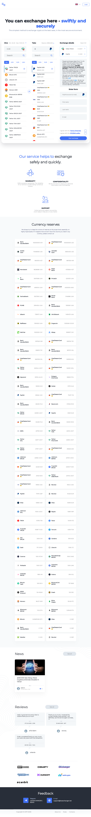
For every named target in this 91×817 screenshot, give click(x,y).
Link (69, 78)
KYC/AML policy (75, 133)
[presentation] (73, 125)
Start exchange (73, 139)
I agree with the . (70, 131)
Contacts (72, 814)
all (6, 62)
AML (75, 80)
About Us (58, 814)
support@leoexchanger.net (62, 803)
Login (86, 4)
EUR (17, 62)
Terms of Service (75, 131)
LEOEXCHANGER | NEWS (36, 804)
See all (69, 656)
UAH (23, 62)
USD (12, 62)
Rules (65, 814)
